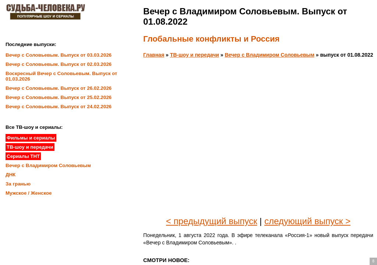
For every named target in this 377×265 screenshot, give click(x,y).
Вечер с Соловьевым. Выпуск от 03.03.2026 (59, 55)
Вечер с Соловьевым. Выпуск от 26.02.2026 (59, 88)
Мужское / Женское (29, 193)
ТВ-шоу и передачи (194, 55)
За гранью (18, 184)
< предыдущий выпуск (211, 221)
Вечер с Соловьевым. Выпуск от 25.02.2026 (59, 97)
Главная (153, 55)
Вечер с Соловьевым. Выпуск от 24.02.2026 (59, 106)
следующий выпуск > (307, 221)
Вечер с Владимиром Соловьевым (269, 55)
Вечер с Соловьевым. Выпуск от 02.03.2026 (59, 64)
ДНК (10, 174)
